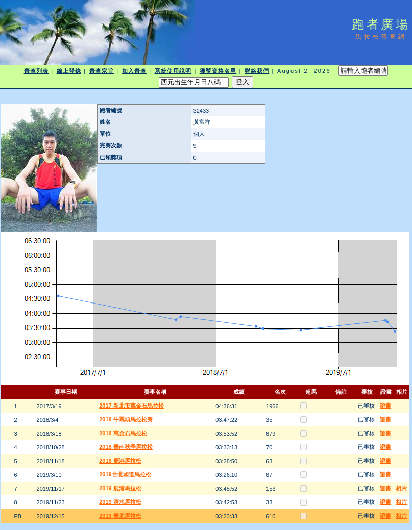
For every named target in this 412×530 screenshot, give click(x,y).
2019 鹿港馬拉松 (120, 488)
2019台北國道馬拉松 (125, 474)
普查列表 (36, 71)
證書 (385, 405)
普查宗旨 (101, 71)
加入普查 (134, 71)
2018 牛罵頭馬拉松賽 (126, 419)
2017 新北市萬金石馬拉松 (131, 405)
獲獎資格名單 (218, 71)
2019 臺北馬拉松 (120, 516)
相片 (401, 488)
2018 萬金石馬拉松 (123, 433)
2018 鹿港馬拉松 (120, 461)
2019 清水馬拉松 (120, 502)
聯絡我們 (257, 71)
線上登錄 (69, 71)
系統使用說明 (173, 71)
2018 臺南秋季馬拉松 (126, 447)
